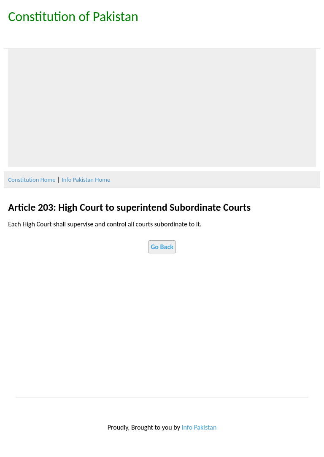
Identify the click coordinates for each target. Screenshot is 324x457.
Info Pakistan (199, 427)
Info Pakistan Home (86, 179)
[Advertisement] (162, 108)
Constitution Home (31, 179)
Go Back (162, 247)
